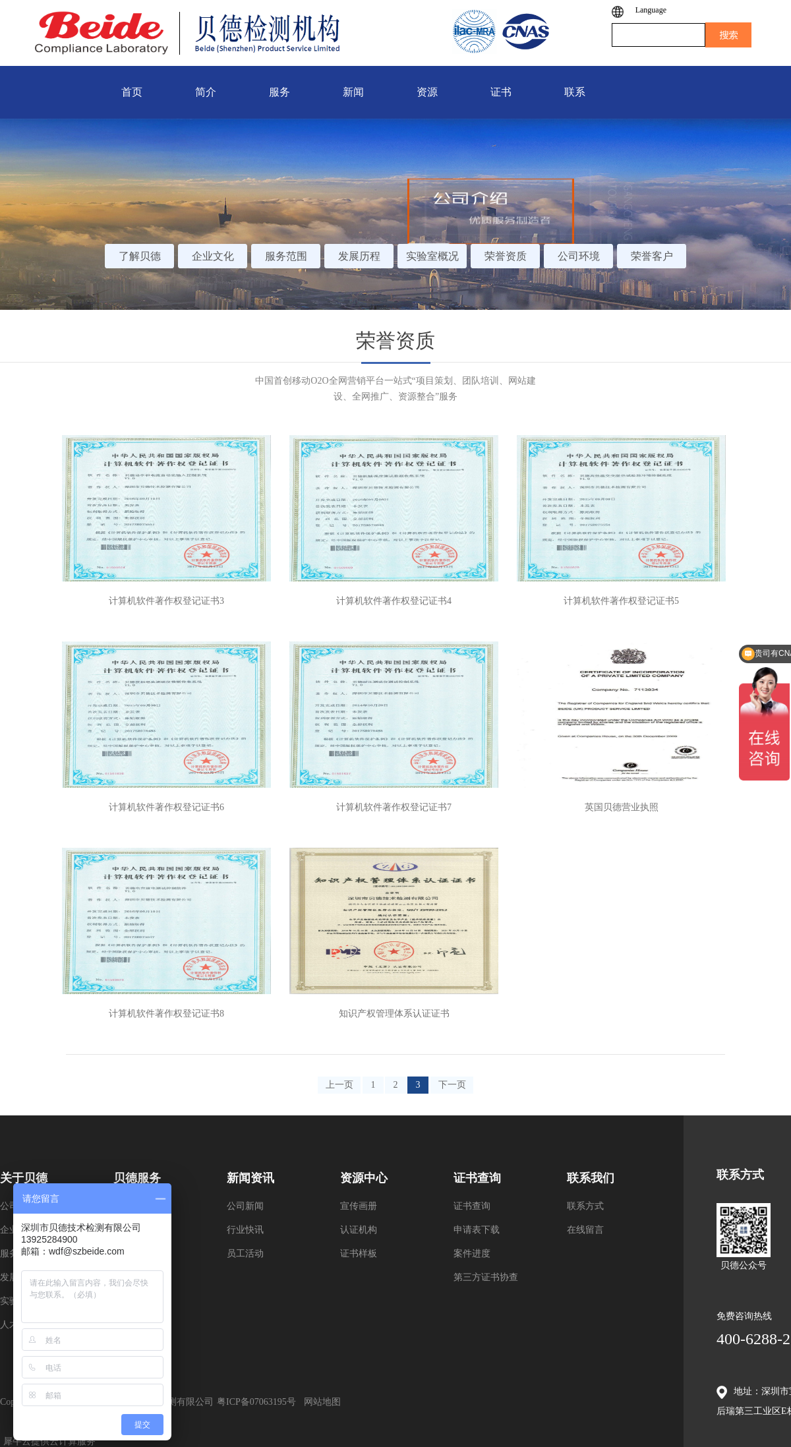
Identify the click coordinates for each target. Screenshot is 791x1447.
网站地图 (320, 1402)
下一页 (452, 1085)
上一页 (339, 1085)
